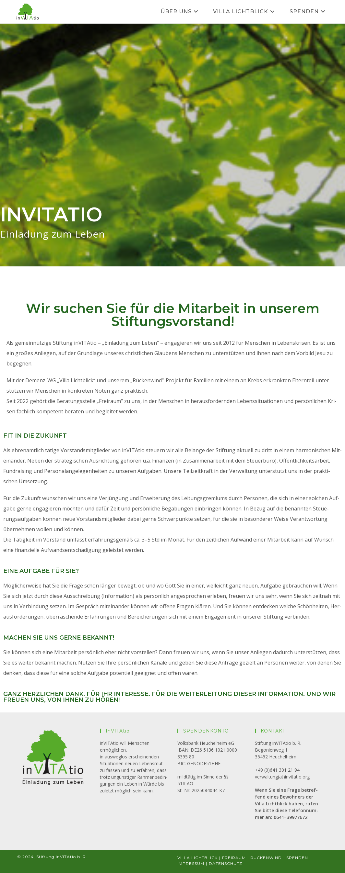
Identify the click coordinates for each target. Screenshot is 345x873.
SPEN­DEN (297, 857)
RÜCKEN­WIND (266, 857)
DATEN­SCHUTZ (225, 863)
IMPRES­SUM (190, 863)
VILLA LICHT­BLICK (197, 857)
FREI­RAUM (234, 857)
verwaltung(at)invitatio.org (282, 777)
